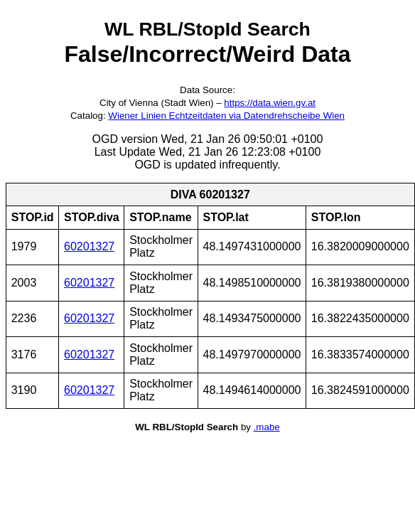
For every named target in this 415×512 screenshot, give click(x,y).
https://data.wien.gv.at (270, 102)
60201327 (89, 246)
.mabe (267, 427)
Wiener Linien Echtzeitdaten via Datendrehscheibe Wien (226, 115)
